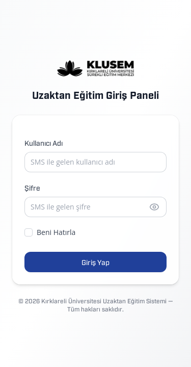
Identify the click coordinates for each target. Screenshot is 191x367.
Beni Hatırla (49, 232)
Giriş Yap (95, 261)
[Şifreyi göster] (154, 207)
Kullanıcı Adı (43, 142)
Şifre (32, 187)
